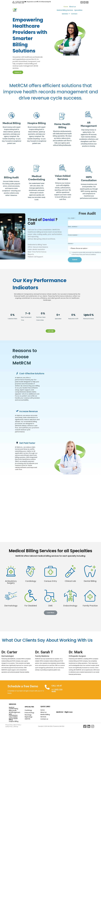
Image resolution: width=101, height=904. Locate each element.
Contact (74, 14)
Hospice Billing (13, 721)
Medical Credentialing (13, 708)
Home (66, 7)
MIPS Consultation (13, 714)
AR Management (14, 712)
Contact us (44, 719)
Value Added (13, 717)
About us (72, 7)
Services (66, 14)
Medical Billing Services (65, 10)
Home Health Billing (13, 719)
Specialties (78, 10)
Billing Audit (12, 710)
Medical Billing (45, 714)
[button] (65, 13)
